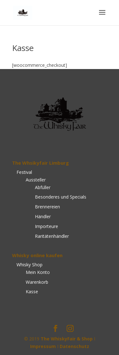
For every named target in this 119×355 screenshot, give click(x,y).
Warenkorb (37, 282)
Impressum (43, 346)
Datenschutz (74, 346)
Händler (43, 216)
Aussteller (36, 180)
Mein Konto (38, 272)
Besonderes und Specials (60, 197)
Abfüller (42, 187)
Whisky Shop (30, 265)
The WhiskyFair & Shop (67, 339)
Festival (24, 172)
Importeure (46, 226)
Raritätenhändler (52, 236)
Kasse (32, 291)
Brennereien (47, 207)
